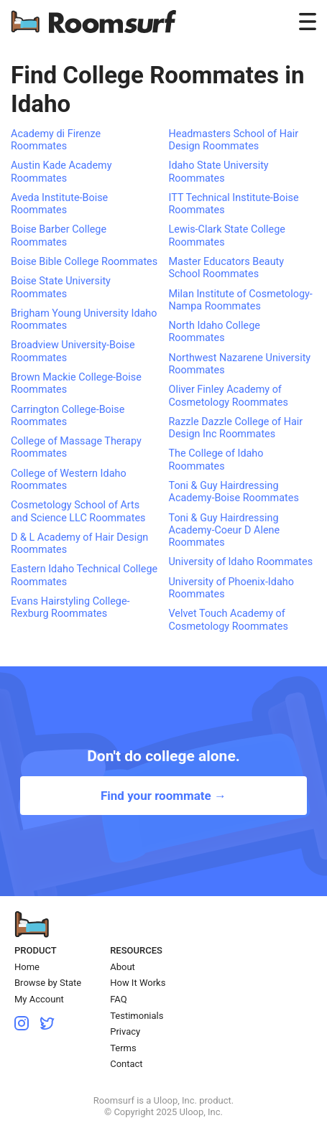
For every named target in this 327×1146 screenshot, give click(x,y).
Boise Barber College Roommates (58, 235)
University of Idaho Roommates (241, 562)
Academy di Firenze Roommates (56, 140)
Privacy (125, 1031)
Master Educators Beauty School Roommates (227, 268)
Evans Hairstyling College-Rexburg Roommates (70, 607)
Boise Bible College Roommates (84, 262)
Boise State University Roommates (61, 287)
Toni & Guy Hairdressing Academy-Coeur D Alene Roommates (224, 530)
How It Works (137, 982)
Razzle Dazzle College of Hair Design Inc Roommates (236, 428)
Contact (126, 1063)
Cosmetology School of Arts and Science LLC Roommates (78, 511)
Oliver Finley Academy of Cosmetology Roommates (228, 395)
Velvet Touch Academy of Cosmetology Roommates (228, 619)
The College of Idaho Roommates (216, 459)
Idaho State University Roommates (219, 171)
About (122, 966)
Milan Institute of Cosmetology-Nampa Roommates (241, 300)
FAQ (118, 999)
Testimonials (136, 1015)
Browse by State (47, 982)
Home (27, 966)
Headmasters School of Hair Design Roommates (234, 140)
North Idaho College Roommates (214, 332)
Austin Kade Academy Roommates (61, 171)
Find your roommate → (163, 795)
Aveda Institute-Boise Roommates (59, 204)
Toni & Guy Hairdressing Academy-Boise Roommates (234, 492)
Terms (123, 1048)
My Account (39, 999)
